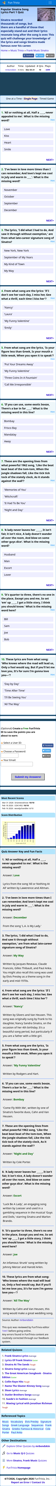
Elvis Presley (32, 1421)
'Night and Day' (13, 510)
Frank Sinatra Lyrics (16, 1355)
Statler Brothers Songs (18, 1394)
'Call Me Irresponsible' (17, 384)
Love (7, 129)
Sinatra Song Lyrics (16, 1368)
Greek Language (20, 1425)
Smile (7, 149)
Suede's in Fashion (17, 1398)
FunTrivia (18, 1467)
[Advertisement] (28, 84)
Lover (7, 574)
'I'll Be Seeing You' (15, 697)
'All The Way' (11, 704)
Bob (6, 639)
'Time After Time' (14, 690)
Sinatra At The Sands (17, 1364)
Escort (8, 568)
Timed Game (46, 98)
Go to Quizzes (20, 1453)
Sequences (37, 1425)
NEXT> (50, 159)
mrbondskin (10, 70)
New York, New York (16, 250)
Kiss (6, 136)
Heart (7, 142)
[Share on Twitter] (39, 55)
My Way (9, 271)
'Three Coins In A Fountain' (20, 377)
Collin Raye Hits (14, 1381)
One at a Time (14, 98)
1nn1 (5, 1330)
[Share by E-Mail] (50, 55)
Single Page (30, 98)
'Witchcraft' (11, 496)
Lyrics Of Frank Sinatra (18, 1360)
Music (5, 1421)
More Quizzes (27, 1460)
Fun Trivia (11, 3)
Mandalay (10, 434)
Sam (6, 626)
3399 (48, 70)
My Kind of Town (14, 264)
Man (7, 561)
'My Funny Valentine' (17, 321)
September (11, 203)
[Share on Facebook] (28, 55)
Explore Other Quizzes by (28, 1446)
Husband (9, 554)
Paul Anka (16, 1432)
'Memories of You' (15, 489)
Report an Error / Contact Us (28, 1482)
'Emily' (8, 327)
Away (7, 441)
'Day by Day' (11, 684)
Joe (6, 632)
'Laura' (8, 314)
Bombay (9, 421)
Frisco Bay (10, 428)
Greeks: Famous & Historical (27, 1428)
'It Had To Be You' (15, 503)
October (9, 196)
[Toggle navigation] (50, 2)
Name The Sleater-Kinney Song (23, 1385)
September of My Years (18, 257)
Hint (53, 119)
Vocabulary (17, 1421)
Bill (6, 619)
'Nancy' (8, 307)
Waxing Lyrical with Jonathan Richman (29, 1403)
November (10, 190)
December (10, 210)
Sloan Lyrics (12, 1390)
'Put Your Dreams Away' (19, 364)
